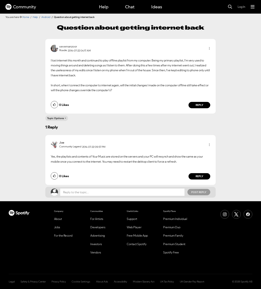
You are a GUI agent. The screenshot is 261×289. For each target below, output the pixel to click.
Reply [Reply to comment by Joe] (199, 176)
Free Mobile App (137, 236)
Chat (129, 7)
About (58, 219)
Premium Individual (175, 219)
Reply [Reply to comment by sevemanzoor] (199, 105)
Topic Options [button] (55, 118)
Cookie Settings (81, 281)
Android (45, 17)
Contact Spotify (137, 244)
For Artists (96, 219)
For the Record (63, 236)
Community (20, 7)
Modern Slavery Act (143, 281)
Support (132, 219)
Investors (96, 244)
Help (103, 7)
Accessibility (120, 281)
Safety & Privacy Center (33, 281)
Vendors (95, 252)
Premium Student (174, 244)
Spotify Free (171, 252)
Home (25, 17)
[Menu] (253, 6)
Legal (12, 281)
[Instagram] (224, 214)
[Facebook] (248, 214)
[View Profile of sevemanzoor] (68, 46)
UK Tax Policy (167, 281)
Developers (97, 227)
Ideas (156, 7)
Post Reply (198, 192)
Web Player (134, 227)
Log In (241, 7)
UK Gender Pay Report (192, 281)
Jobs (57, 227)
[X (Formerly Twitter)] (236, 214)
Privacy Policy (58, 281)
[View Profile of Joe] (61, 142)
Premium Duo (172, 227)
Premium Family (173, 236)
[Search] (230, 7)
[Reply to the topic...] (122, 192)
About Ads (102, 281)
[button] (209, 48)
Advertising (97, 236)
